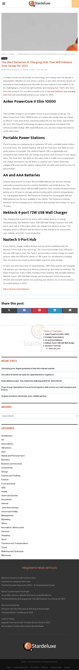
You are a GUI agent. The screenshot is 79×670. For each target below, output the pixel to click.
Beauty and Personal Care (13, 456)
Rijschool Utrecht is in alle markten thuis (18, 578)
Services (5, 531)
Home (9, 667)
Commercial (7, 468)
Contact (67, 667)
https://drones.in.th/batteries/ (16, 289)
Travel (4, 547)
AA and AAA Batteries (53, 340)
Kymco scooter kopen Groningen (15, 591)
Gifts (3, 488)
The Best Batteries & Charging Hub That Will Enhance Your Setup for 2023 (33, 599)
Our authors (34, 667)
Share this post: (54, 349)
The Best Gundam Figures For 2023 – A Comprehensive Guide (28, 585)
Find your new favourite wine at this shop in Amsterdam (25, 609)
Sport (3, 539)
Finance (5, 480)
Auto (3, 452)
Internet (4, 503)
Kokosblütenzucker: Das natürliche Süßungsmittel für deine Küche (31, 381)
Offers (4, 523)
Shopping (5, 535)
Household (6, 499)
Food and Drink (8, 484)
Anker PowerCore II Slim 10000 (57, 334)
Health (4, 492)
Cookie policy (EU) (20, 667)
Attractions (6, 448)
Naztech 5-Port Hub (53, 346)
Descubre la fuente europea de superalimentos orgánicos (27, 375)
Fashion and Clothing (10, 476)
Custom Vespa (7, 619)
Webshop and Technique (12, 551)
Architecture (7, 436)
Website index (56, 667)
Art (2, 440)
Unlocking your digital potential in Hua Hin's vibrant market (28, 368)
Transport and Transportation (14, 543)
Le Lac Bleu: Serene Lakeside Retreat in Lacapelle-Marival (26, 595)
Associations (7, 444)
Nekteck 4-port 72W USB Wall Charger (60, 343)
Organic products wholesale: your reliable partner (24, 396)
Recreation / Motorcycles (12, 527)
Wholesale (6, 555)
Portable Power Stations (54, 337)
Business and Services (11, 464)
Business (5, 460)
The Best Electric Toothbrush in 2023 (17, 612)
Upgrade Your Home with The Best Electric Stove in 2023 (25, 622)
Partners (45, 667)
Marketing (5, 519)
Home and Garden (9, 495)
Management (7, 515)
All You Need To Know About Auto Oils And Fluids (22, 626)
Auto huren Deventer (10, 605)
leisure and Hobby (9, 511)
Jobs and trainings (9, 507)
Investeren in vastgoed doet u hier (16, 581)
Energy (4, 58)
